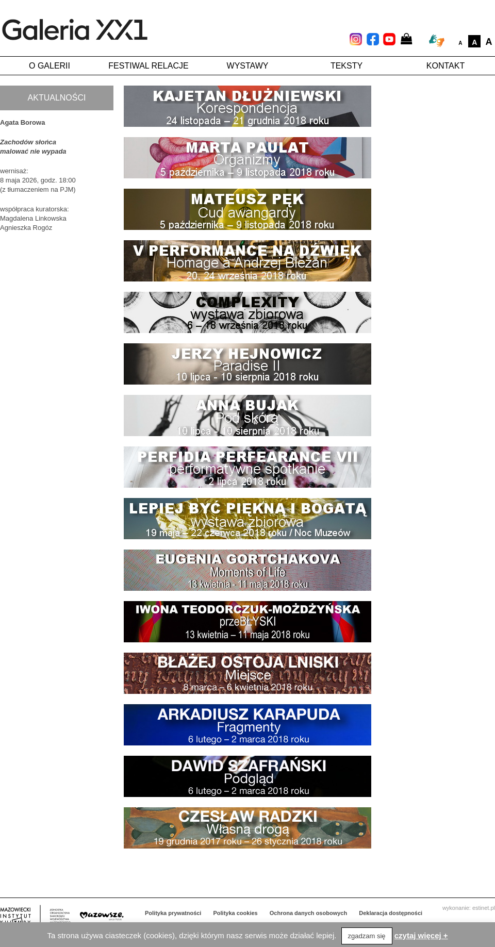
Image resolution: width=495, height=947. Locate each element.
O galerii (49, 65)
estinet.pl (483, 908)
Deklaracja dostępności (390, 913)
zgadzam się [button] (367, 936)
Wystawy (248, 65)
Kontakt (445, 65)
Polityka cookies (235, 913)
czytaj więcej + (421, 935)
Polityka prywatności (173, 913)
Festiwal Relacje (148, 65)
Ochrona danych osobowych (308, 913)
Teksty (346, 65)
